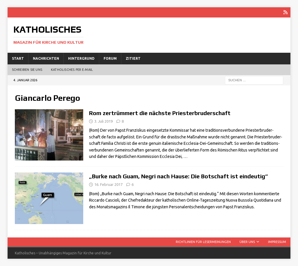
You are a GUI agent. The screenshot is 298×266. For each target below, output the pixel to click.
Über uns (247, 242)
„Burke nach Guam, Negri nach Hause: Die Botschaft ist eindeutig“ (178, 176)
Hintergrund (81, 58)
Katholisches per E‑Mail (72, 69)
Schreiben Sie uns (27, 69)
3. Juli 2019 (103, 121)
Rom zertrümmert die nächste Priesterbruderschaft (159, 113)
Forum (110, 58)
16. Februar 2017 (108, 184)
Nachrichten (46, 58)
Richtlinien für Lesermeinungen (203, 242)
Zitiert (133, 58)
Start (18, 58)
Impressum (277, 242)
